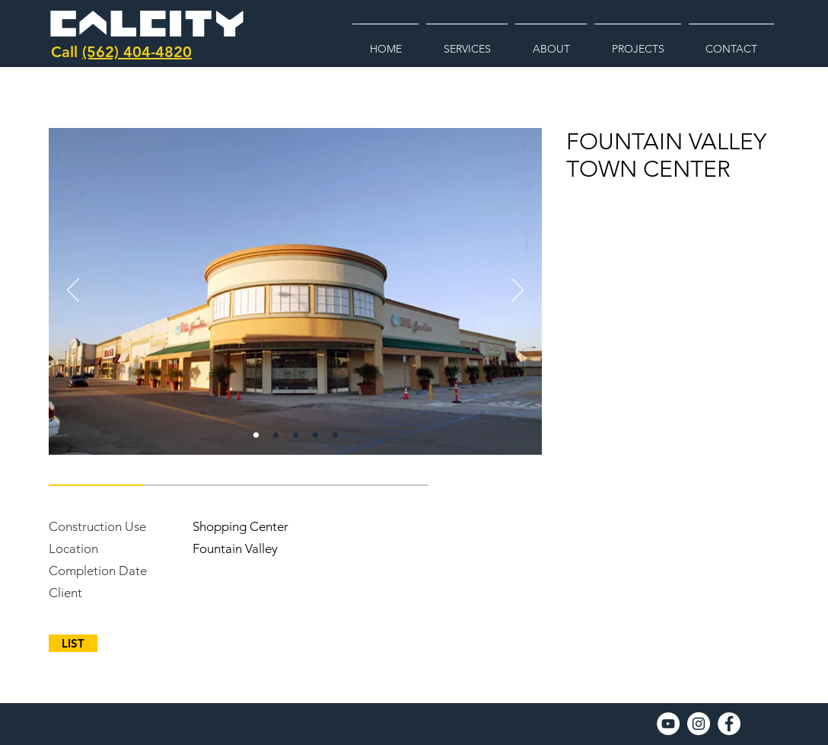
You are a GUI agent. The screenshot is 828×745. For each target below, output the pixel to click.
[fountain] (256, 435)
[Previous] (73, 291)
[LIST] (73, 643)
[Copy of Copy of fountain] (295, 435)
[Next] (517, 291)
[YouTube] (668, 723)
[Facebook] (729, 723)
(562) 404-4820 (137, 52)
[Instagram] (698, 723)
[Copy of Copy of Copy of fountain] (315, 435)
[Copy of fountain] (276, 435)
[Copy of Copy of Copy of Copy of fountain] (335, 435)
